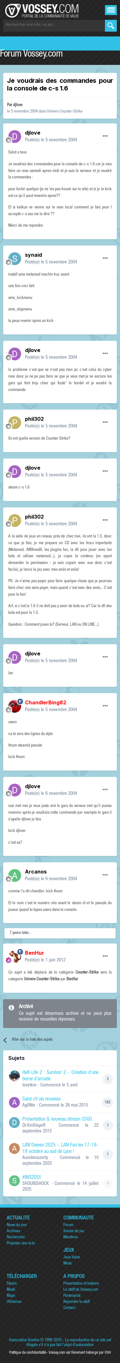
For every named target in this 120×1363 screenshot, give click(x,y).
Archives (13, 1231)
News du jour (17, 1225)
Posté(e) (51, 140)
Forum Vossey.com (31, 54)
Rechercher (16, 1237)
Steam (12, 1284)
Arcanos (36, 871)
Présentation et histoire (81, 1284)
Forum (68, 1225)
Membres (70, 1237)
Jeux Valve (71, 1258)
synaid (33, 255)
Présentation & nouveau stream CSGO (57, 1119)
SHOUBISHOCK (35, 1183)
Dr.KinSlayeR (33, 1125)
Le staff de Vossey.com (80, 1290)
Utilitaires (14, 1302)
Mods (67, 1264)
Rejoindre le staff (76, 1302)
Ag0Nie (28, 1105)
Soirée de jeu (73, 1231)
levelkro (29, 1085)
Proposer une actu (21, 1244)
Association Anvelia (24, 1340)
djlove (17, 105)
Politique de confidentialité (27, 1353)
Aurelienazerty (35, 1157)
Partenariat (71, 1296)
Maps (11, 1296)
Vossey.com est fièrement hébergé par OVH (80, 1353)
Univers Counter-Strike (65, 112)
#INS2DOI (31, 1177)
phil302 (34, 419)
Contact (69, 1308)
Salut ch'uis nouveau (41, 1099)
